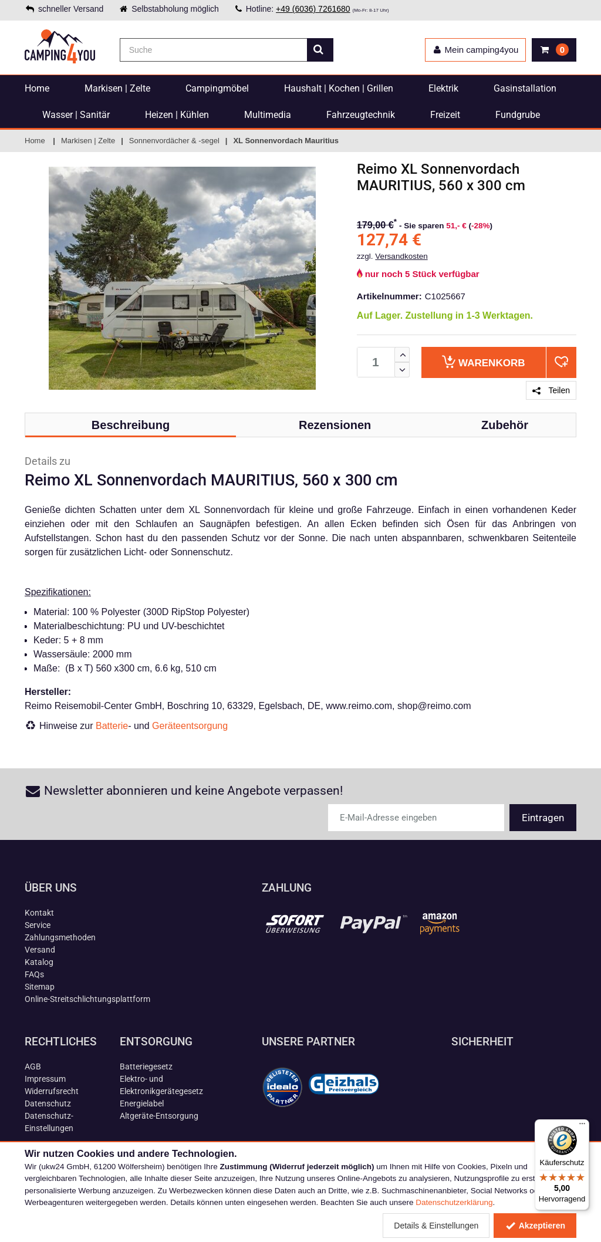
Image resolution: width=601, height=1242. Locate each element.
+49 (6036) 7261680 (313, 9)
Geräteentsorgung (190, 726)
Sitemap (40, 986)
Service (37, 925)
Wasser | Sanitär (76, 114)
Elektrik (443, 88)
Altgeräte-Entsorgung (159, 1115)
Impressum (45, 1079)
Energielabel (142, 1103)
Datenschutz (48, 1103)
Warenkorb (483, 362)
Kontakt (39, 912)
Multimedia (267, 114)
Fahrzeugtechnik (360, 114)
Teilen (551, 390)
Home (37, 88)
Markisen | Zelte (117, 88)
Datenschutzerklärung (454, 1202)
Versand (40, 949)
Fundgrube (517, 114)
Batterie (112, 726)
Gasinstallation (525, 88)
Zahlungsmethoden (60, 937)
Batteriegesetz (146, 1066)
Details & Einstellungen (436, 1225)
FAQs (34, 974)
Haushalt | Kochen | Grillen (338, 88)
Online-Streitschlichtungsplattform (87, 999)
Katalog (39, 962)
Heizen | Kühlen (177, 114)
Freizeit (445, 114)
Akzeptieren (535, 1225)
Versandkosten (401, 256)
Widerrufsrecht (52, 1091)
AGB (33, 1066)
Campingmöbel (217, 88)
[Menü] (582, 1126)
